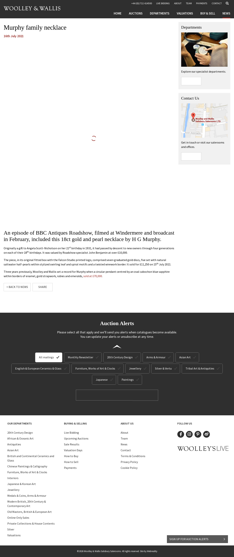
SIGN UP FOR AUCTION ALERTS (197, 538)
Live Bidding (71, 432)
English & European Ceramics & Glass (38, 368)
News (226, 13)
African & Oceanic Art (20, 438)
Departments (159, 13)
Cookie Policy (129, 467)
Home (118, 13)
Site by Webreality (148, 551)
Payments (201, 3)
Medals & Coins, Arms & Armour (26, 495)
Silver (10, 529)
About (178, 3)
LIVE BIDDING (163, 3)
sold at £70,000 (92, 276)
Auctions (136, 13)
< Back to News (17, 287)
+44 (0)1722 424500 (141, 3)
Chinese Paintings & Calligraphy (27, 466)
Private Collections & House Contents (31, 523)
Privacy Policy (129, 462)
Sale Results (71, 444)
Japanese (102, 379)
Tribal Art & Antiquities (200, 368)
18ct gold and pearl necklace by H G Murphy (110, 239)
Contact (217, 3)
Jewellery (135, 368)
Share (42, 287)
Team (189, 3)
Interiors (12, 478)
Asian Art (185, 357)
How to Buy (71, 456)
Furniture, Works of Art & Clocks (95, 368)
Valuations (185, 13)
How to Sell (71, 462)
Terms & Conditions (133, 456)
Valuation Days (73, 450)
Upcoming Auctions (76, 438)
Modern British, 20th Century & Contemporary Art (26, 503)
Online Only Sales (18, 517)
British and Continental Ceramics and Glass (30, 458)
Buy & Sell (207, 13)
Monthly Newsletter (80, 357)
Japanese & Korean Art (21, 484)
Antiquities (14, 444)
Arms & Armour (155, 357)
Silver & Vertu (163, 368)
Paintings (128, 379)
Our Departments (19, 423)
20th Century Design (120, 357)
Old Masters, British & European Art (29, 511)
